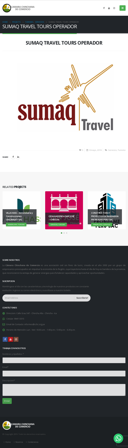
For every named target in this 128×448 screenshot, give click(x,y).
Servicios (112, 150)
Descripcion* (8, 380)
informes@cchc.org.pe (35, 324)
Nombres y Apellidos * (13, 354)
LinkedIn (18, 157)
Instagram (16, 339)
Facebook (13, 157)
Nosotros (20, 442)
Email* (5, 367)
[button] (61, 233)
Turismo (122, 150)
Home (8, 442)
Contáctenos (34, 442)
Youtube (10, 339)
